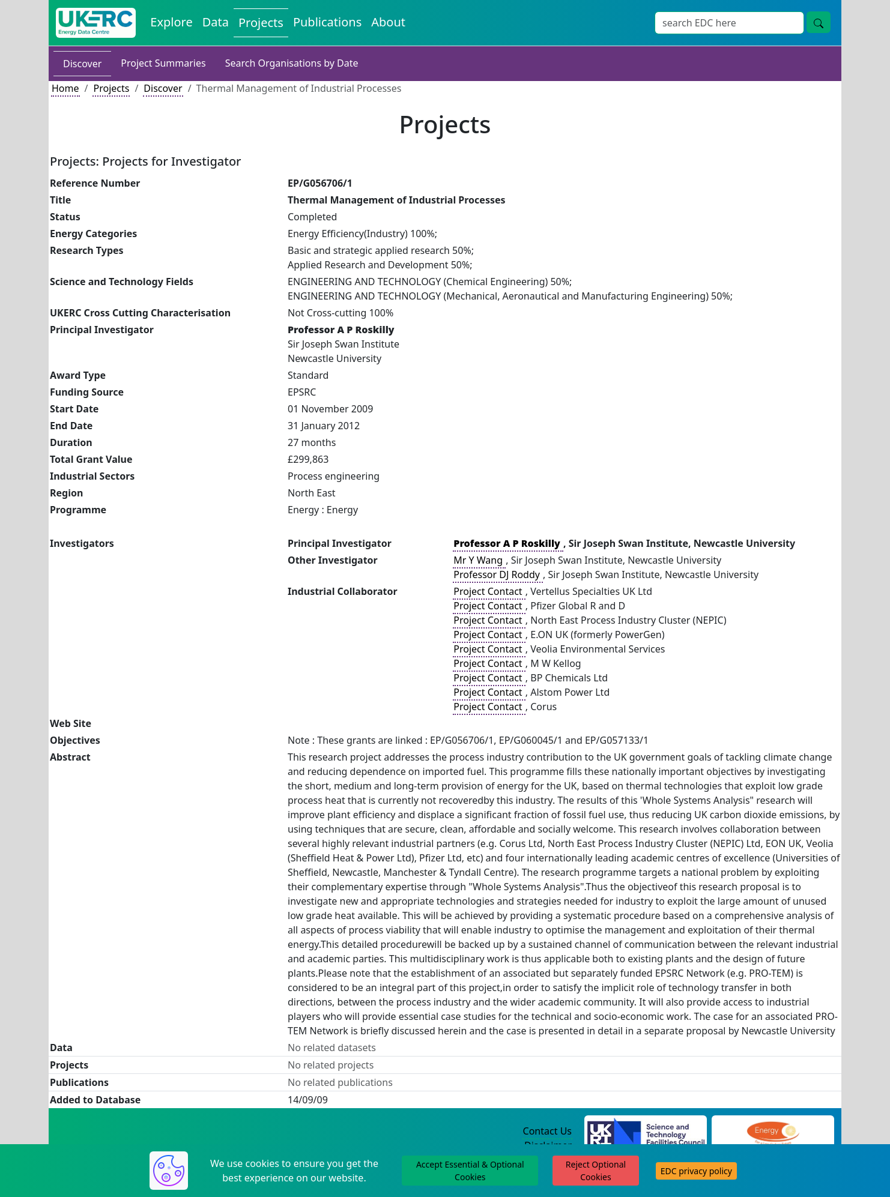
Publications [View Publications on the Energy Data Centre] (327, 22)
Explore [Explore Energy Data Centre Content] (171, 22)
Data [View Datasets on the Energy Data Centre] (215, 22)
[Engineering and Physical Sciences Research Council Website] (772, 1131)
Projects (111, 88)
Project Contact (488, 591)
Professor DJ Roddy (497, 574)
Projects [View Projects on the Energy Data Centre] (260, 22)
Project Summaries (163, 63)
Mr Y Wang (479, 560)
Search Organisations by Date (292, 63)
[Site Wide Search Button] (819, 22)
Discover (82, 63)
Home (65, 88)
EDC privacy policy (696, 1171)
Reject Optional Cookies (596, 1171)
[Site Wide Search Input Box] (729, 22)
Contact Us (547, 1131)
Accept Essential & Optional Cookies (470, 1171)
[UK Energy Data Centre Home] (96, 23)
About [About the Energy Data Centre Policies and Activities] (388, 22)
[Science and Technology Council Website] (645, 1131)
